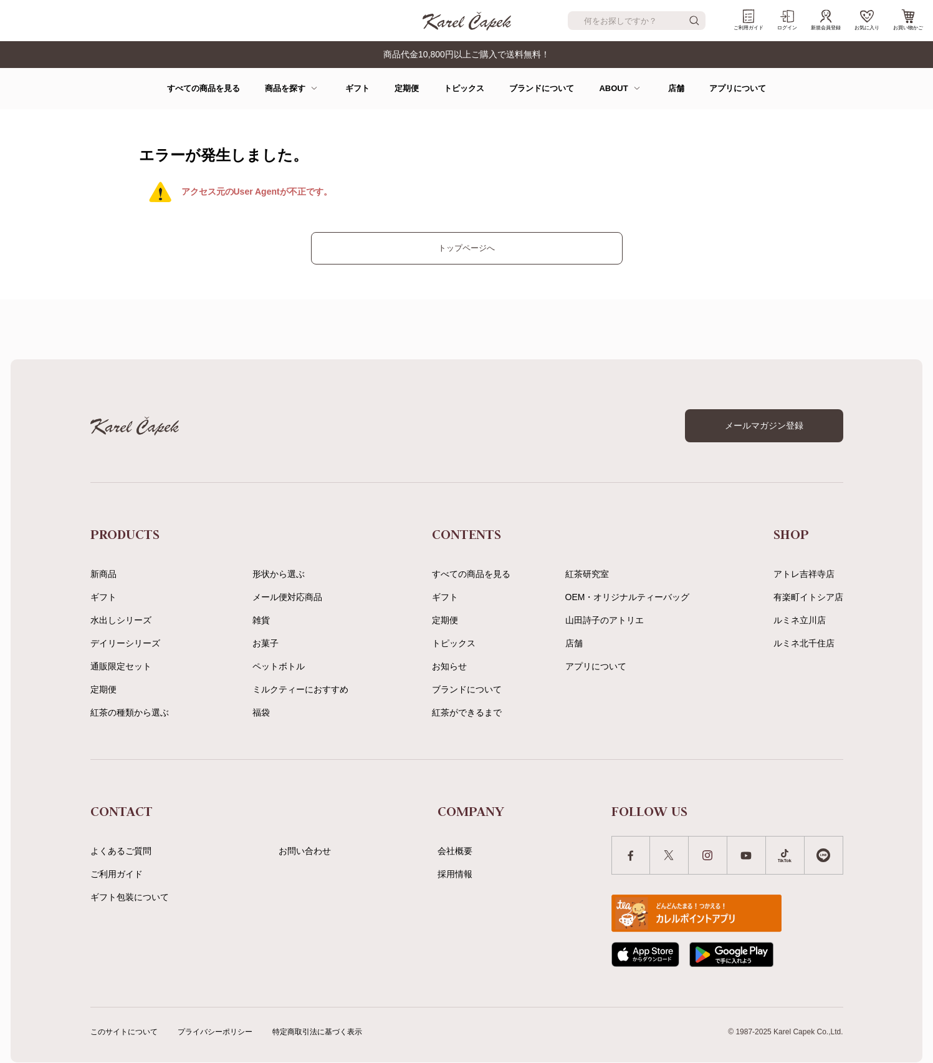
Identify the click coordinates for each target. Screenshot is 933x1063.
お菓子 (265, 643)
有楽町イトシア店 (808, 597)
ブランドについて (541, 88)
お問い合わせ (305, 851)
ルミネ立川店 (799, 620)
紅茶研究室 (587, 574)
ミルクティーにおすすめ (300, 689)
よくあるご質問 (120, 851)
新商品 (103, 574)
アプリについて (737, 88)
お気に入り (866, 20)
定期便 (407, 88)
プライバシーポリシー (215, 1031)
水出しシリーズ (120, 620)
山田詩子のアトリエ (604, 620)
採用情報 (455, 874)
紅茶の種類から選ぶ (129, 712)
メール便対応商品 (287, 597)
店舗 (676, 88)
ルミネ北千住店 (804, 643)
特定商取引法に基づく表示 (317, 1031)
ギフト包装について (129, 897)
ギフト (357, 88)
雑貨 (261, 620)
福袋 (261, 712)
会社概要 (455, 851)
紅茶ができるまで (467, 712)
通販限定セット (120, 666)
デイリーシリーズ (125, 643)
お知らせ (449, 666)
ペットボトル (278, 666)
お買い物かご (908, 20)
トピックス (464, 88)
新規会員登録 (826, 20)
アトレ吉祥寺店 (804, 574)
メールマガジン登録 (764, 425)
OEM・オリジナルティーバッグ (627, 597)
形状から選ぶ (278, 574)
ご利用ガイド (748, 20)
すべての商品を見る (203, 88)
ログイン (787, 20)
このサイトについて (124, 1031)
